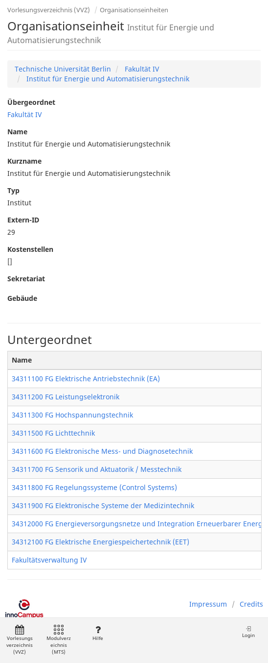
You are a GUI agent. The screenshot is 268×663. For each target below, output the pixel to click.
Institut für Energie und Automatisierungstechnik (106, 78)
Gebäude (22, 298)
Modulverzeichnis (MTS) (58, 640)
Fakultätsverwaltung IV (49, 560)
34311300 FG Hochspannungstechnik (72, 414)
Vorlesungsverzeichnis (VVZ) (48, 9)
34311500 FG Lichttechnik (53, 433)
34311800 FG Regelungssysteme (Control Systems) (94, 487)
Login (248, 631)
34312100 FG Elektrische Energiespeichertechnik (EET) (100, 541)
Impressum (208, 604)
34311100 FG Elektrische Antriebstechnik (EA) (86, 378)
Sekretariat (26, 278)
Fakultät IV (141, 69)
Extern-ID (23, 219)
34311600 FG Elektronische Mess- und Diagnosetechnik (102, 451)
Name (17, 131)
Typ (13, 190)
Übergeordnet (31, 102)
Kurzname (24, 161)
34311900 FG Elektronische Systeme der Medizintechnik (103, 505)
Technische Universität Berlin (63, 69)
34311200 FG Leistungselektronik (65, 396)
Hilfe (97, 633)
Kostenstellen (30, 249)
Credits (251, 604)
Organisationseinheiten (134, 9)
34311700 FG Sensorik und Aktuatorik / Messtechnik (96, 469)
